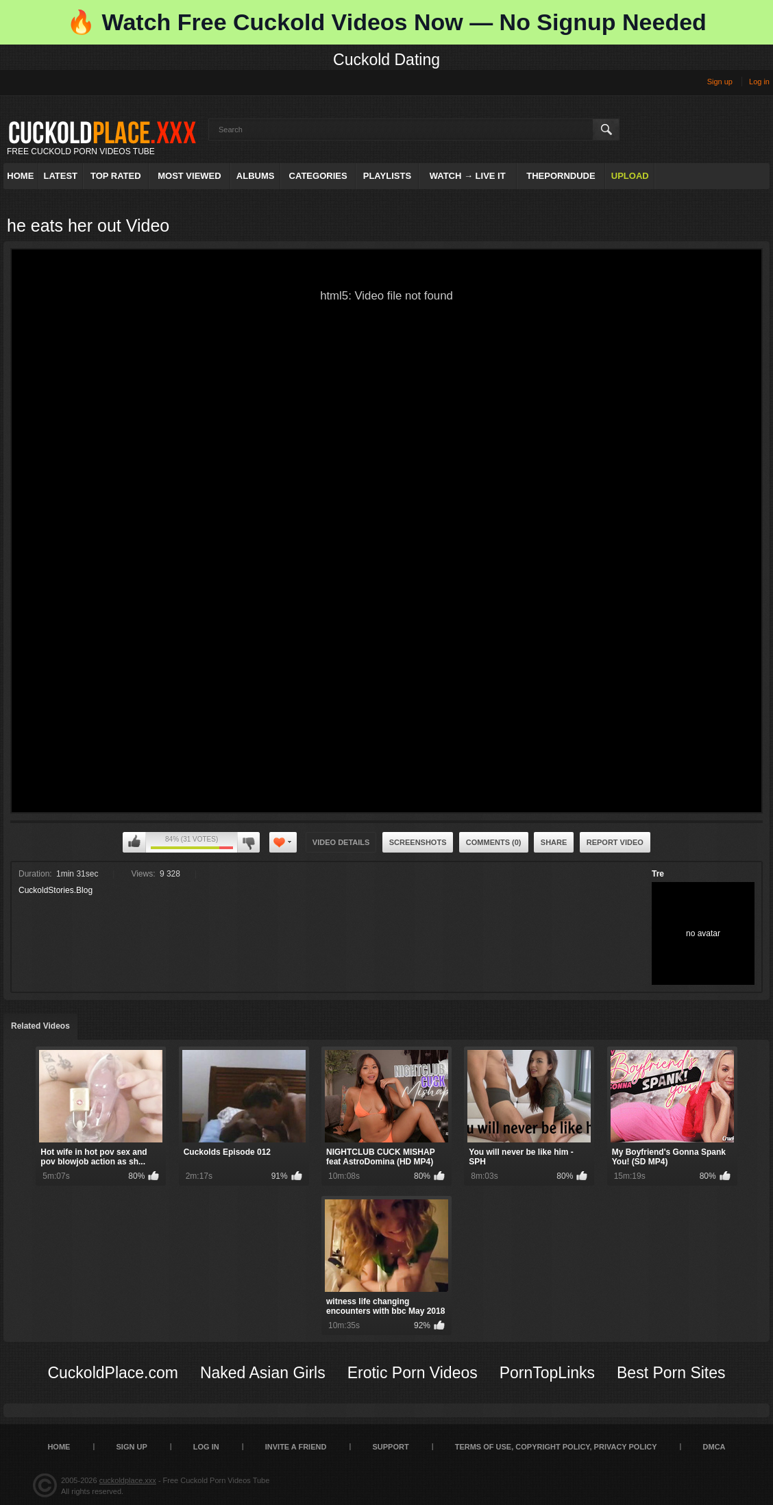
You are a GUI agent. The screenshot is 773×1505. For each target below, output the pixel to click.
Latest (60, 176)
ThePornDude (560, 176)
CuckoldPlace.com (112, 1373)
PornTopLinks (547, 1373)
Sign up (720, 81)
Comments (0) (494, 842)
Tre (658, 874)
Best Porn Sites (671, 1373)
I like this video (134, 842)
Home (20, 176)
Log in (759, 81)
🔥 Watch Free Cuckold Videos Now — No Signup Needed (386, 22)
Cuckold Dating (386, 60)
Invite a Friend (296, 1447)
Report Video (615, 842)
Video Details (341, 842)
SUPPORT (390, 1447)
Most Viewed (189, 176)
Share (554, 842)
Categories (318, 176)
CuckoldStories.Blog (56, 890)
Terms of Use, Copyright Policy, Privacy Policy (556, 1447)
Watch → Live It (468, 176)
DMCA (714, 1447)
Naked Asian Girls (263, 1373)
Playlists (387, 176)
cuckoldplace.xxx (127, 1480)
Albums (255, 176)
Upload (630, 176)
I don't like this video (248, 842)
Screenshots (418, 842)
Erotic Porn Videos (412, 1373)
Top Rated (115, 176)
